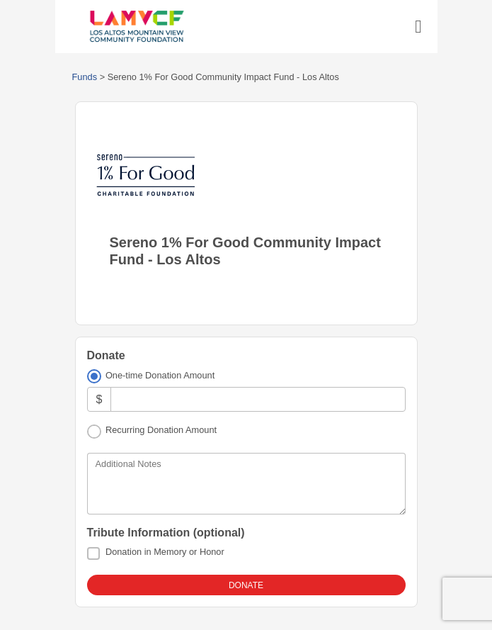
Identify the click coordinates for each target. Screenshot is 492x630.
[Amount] (257, 399)
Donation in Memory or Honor (164, 551)
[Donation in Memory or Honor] (93, 553)
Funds (85, 77)
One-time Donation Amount (159, 375)
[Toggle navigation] (418, 27)
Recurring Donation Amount (161, 429)
